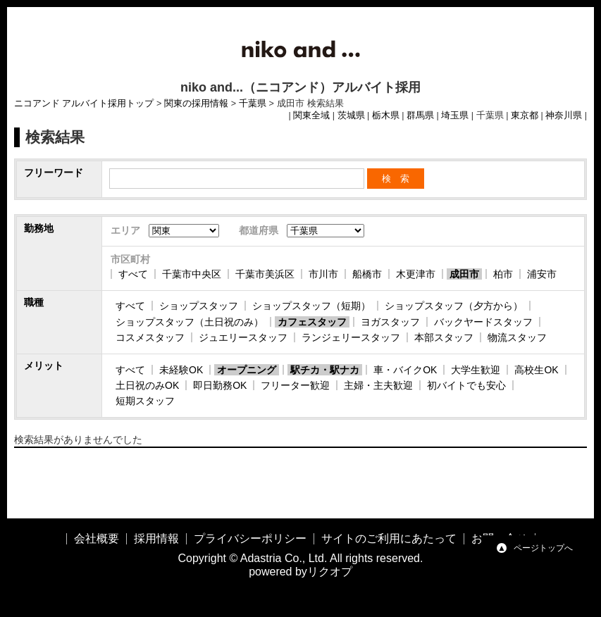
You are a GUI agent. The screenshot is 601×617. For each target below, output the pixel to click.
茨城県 (351, 115)
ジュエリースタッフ (243, 337)
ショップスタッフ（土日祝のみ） (190, 322)
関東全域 (311, 115)
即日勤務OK (220, 385)
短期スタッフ (145, 400)
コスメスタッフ (150, 337)
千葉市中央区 (191, 274)
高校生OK (536, 369)
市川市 (323, 274)
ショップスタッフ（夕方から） (454, 305)
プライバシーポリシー (250, 538)
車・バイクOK (405, 369)
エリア (125, 230)
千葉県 (252, 103)
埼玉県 (455, 115)
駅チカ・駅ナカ (324, 369)
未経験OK (181, 369)
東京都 (524, 115)
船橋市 (367, 274)
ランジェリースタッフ (351, 337)
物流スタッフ (517, 337)
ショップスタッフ (198, 305)
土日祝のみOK (147, 385)
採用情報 (156, 538)
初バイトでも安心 (466, 385)
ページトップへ (543, 548)
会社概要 (96, 538)
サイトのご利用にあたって (389, 538)
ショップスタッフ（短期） (311, 305)
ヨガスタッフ (390, 322)
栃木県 (385, 115)
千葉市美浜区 (265, 274)
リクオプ (329, 572)
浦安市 (542, 274)
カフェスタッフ (312, 322)
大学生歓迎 (475, 369)
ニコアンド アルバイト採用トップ (84, 103)
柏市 (503, 274)
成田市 (464, 274)
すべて (133, 274)
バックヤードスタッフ (483, 322)
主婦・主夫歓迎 (378, 385)
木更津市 (415, 274)
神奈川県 (563, 115)
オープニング (246, 369)
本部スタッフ (443, 337)
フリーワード (53, 172)
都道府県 (258, 230)
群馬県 (420, 115)
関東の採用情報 (196, 103)
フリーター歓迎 (295, 385)
